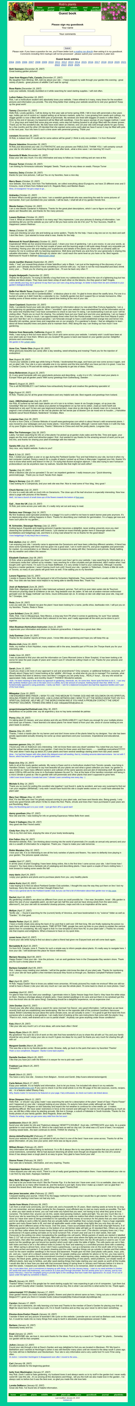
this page (112, 893)
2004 (11, 64)
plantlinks (74, 10)
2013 (70, 64)
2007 (31, 64)
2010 (51, 64)
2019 (110, 64)
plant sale (39, 10)
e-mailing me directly (83, 53)
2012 (64, 64)
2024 (70, 67)
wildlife (74, 7)
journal (51, 10)
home (39, 7)
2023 (63, 67)
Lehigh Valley (29, 344)
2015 (84, 64)
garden (51, 7)
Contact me (67, 1402)
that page (80, 499)
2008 (37, 64)
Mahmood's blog (46, 258)
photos (96, 7)
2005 (18, 64)
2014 (77, 64)
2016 (90, 64)
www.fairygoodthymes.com (21, 1090)
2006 (24, 64)
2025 (77, 67)
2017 (97, 64)
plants (62, 7)
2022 (57, 67)
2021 (123, 64)
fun (85, 10)
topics (62, 10)
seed (85, 7)
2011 (57, 64)
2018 (103, 64)
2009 (44, 64)
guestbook (96, 10)
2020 (117, 64)
